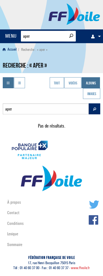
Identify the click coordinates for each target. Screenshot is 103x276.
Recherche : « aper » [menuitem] (34, 49)
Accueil (10, 49)
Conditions (15, 223)
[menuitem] (94, 36)
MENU (10, 36)
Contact (13, 212)
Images (91, 94)
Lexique (12, 233)
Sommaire (14, 244)
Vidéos (73, 83)
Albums (91, 83)
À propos (14, 202)
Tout (57, 83)
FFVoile (74, 14)
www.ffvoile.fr (80, 268)
